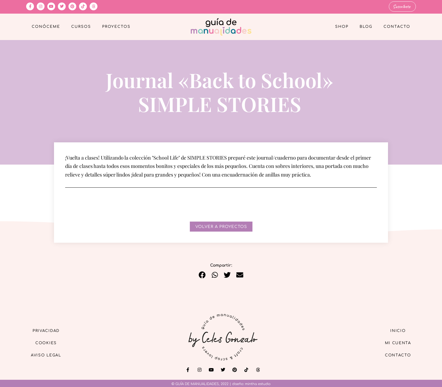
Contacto (397, 27)
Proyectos (116, 27)
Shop (341, 27)
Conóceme (46, 27)
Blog (366, 27)
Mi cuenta (396, 343)
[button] (202, 275)
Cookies (48, 343)
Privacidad (48, 330)
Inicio (396, 330)
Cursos (81, 27)
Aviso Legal (48, 355)
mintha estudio (258, 384)
